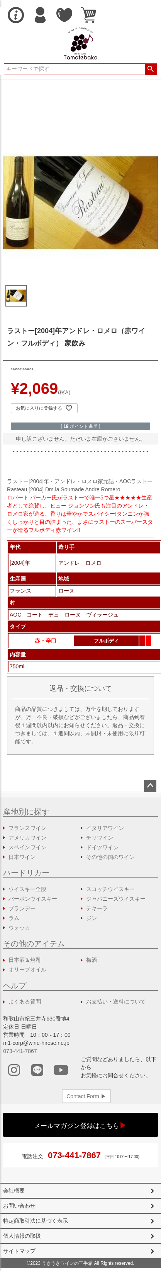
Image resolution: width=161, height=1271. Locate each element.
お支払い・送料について (116, 1001)
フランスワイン (27, 828)
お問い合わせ (19, 1206)
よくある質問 (24, 1001)
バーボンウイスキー (32, 899)
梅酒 (91, 960)
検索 (151, 69)
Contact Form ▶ (86, 1096)
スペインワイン (27, 847)
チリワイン (99, 838)
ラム (13, 918)
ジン (91, 918)
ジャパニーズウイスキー (116, 899)
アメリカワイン (27, 838)
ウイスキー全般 (27, 889)
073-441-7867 (20, 1051)
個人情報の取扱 (22, 1236)
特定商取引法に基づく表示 (35, 1221)
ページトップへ (150, 786)
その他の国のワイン (110, 857)
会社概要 (14, 1191)
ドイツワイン (102, 847)
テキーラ (97, 908)
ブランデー (22, 908)
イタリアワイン (105, 828)
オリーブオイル (27, 969)
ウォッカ (19, 928)
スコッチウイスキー (110, 889)
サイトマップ (19, 1251)
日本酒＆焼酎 (24, 960)
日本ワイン (22, 857)
